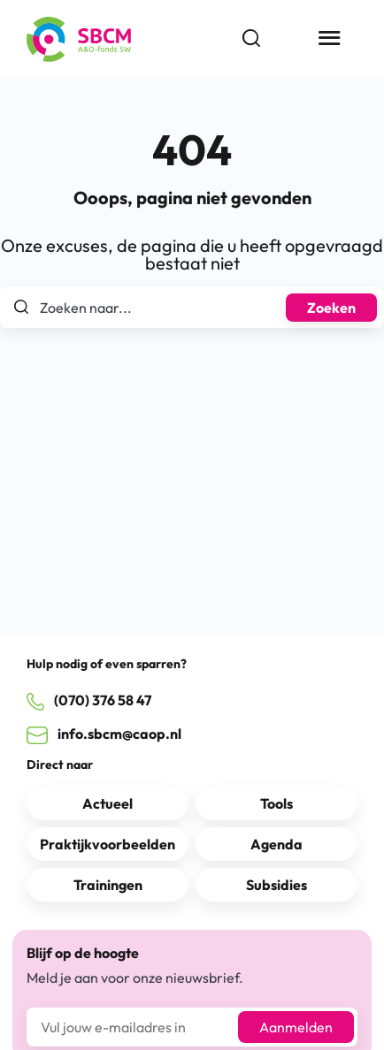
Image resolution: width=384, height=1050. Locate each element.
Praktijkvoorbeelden (107, 844)
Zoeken (331, 307)
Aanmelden (296, 1027)
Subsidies (276, 885)
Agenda (276, 844)
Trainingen (107, 885)
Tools (276, 803)
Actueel (107, 803)
